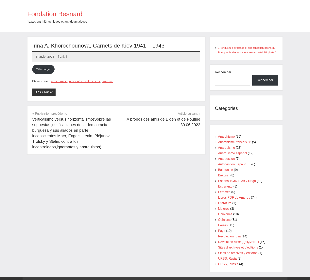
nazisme (107, 81)
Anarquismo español (232, 153)
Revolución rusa (229, 236)
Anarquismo (226, 147)
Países (223, 225)
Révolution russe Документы (238, 242)
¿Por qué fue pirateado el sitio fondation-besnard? (246, 47)
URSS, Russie (44, 92)
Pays (221, 230)
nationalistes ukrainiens (84, 81)
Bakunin (224, 175)
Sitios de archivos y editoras (237, 253)
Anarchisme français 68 (234, 142)
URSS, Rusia (227, 258)
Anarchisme (226, 136)
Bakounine (225, 169)
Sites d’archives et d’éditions (238, 247)
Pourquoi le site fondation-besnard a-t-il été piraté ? (247, 52)
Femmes (224, 192)
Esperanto (225, 186)
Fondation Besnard (60, 13)
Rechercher (223, 72)
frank (61, 56)
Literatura (225, 203)
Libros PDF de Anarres (234, 197)
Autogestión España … (234, 164)
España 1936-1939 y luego (237, 181)
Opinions (224, 219)
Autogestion (226, 158)
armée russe (59, 81)
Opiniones (225, 214)
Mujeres (223, 208)
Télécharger (43, 69)
